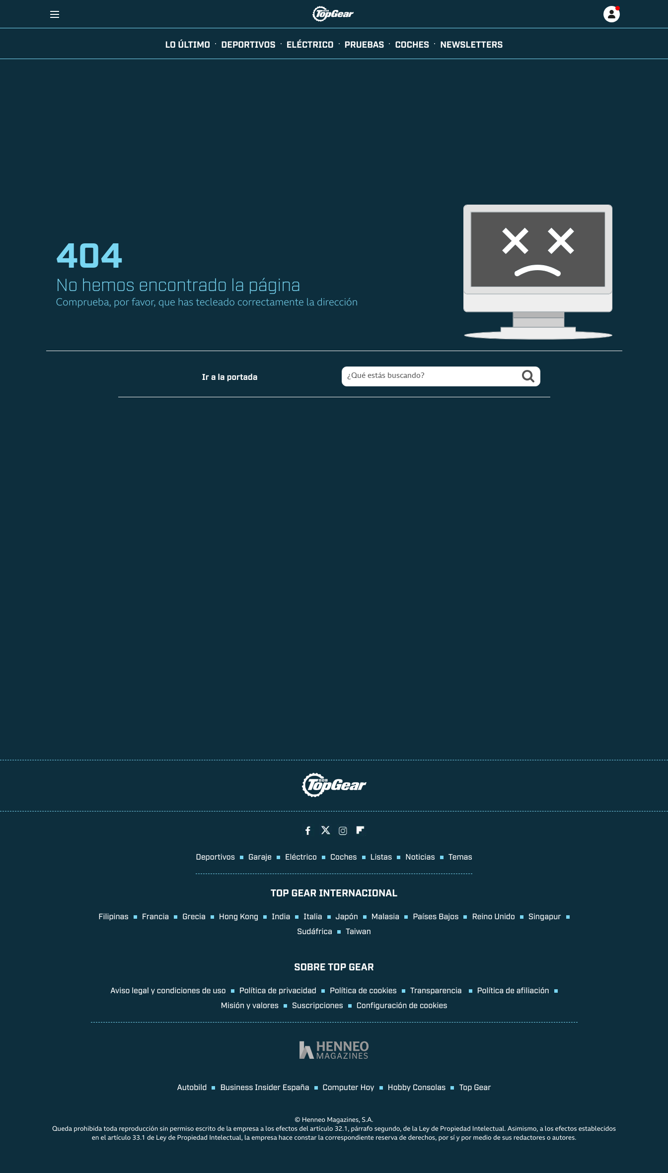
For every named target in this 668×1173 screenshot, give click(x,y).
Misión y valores (250, 1005)
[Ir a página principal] (333, 14)
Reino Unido (493, 916)
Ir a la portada (230, 376)
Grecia (194, 916)
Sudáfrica (314, 931)
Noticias (420, 856)
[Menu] (55, 14)
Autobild (192, 1087)
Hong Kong (238, 916)
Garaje (260, 856)
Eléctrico (301, 856)
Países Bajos (435, 916)
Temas (460, 856)
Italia (312, 916)
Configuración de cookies (402, 1005)
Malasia (385, 916)
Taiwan (358, 931)
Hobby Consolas (417, 1087)
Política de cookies (363, 990)
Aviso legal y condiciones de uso (167, 990)
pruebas (364, 43)
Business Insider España (264, 1087)
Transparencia (437, 990)
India (281, 916)
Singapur (544, 916)
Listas (381, 856)
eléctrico (310, 43)
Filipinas (113, 916)
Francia (155, 916)
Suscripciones (317, 1005)
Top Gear (475, 1087)
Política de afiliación (513, 990)
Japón (347, 916)
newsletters (471, 43)
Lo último (187, 43)
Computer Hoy (348, 1087)
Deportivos (248, 43)
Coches (412, 43)
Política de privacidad (277, 990)
